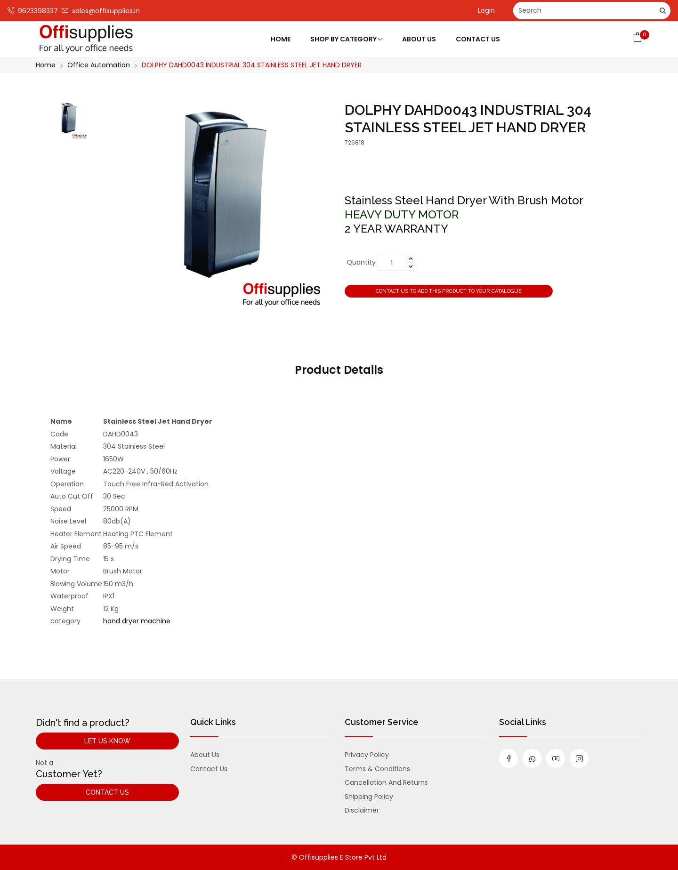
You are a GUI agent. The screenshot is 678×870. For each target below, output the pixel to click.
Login (486, 10)
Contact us (208, 768)
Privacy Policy (367, 754)
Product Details (339, 370)
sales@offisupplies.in (101, 10)
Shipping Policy (369, 796)
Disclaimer (362, 810)
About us (204, 754)
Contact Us (478, 39)
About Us (419, 39)
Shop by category (346, 39)
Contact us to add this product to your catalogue (449, 291)
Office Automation (98, 65)
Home (281, 39)
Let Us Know (107, 741)
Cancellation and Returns (386, 782)
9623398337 (33, 10)
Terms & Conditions (377, 768)
